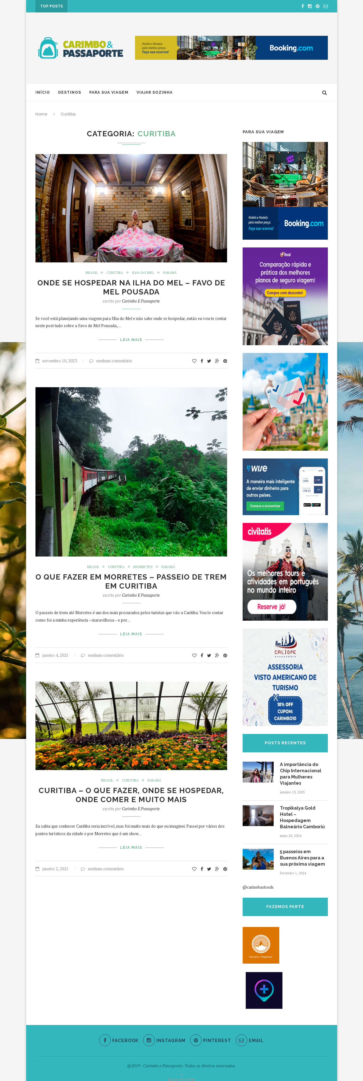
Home (41, 114)
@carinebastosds (258, 880)
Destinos (69, 92)
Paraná (170, 272)
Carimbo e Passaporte (141, 301)
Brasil (91, 272)
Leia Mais (131, 339)
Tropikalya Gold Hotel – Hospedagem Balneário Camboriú (304, 813)
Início (42, 92)
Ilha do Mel (143, 272)
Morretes (143, 566)
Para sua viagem (108, 92)
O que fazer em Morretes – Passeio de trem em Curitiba (131, 581)
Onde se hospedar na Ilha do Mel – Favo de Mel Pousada (131, 287)
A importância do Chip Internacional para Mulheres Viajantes (300, 773)
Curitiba (114, 272)
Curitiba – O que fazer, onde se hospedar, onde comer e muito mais (131, 794)
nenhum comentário (110, 360)
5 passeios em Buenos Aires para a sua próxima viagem (302, 850)
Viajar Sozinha (155, 92)
